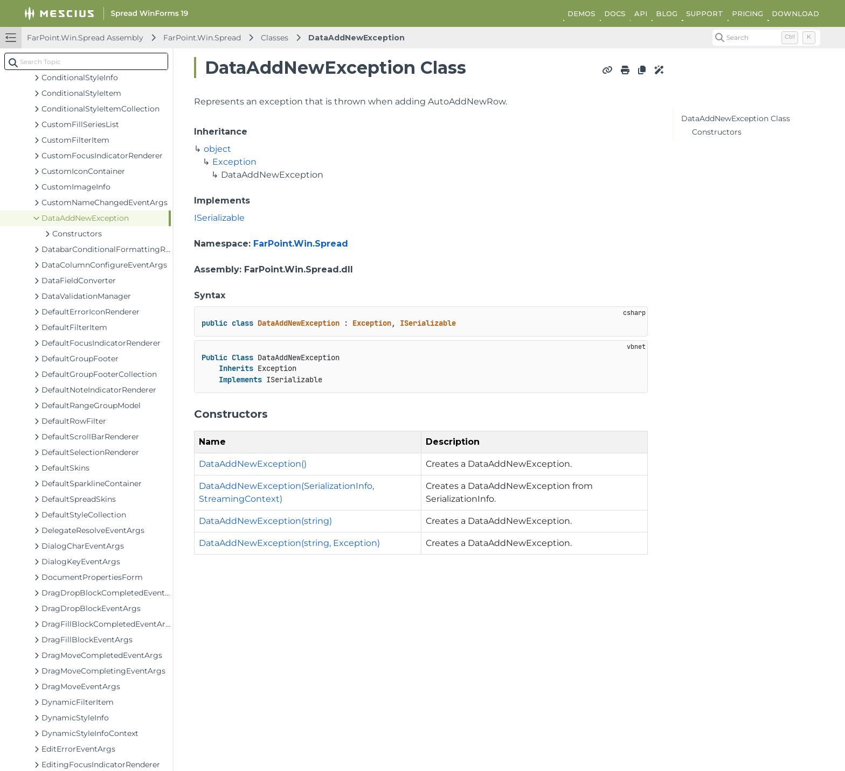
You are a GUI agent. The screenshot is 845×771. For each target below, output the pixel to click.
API (640, 13)
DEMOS (581, 13)
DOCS (615, 13)
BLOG (666, 13)
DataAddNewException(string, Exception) (289, 543)
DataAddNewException (356, 38)
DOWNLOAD (795, 13)
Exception (234, 162)
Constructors (717, 132)
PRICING (747, 13)
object (217, 149)
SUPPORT (704, 13)
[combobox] (86, 61)
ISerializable (219, 218)
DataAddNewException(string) (265, 521)
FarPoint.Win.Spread (202, 38)
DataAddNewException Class (735, 118)
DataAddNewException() (253, 464)
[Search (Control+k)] (766, 38)
